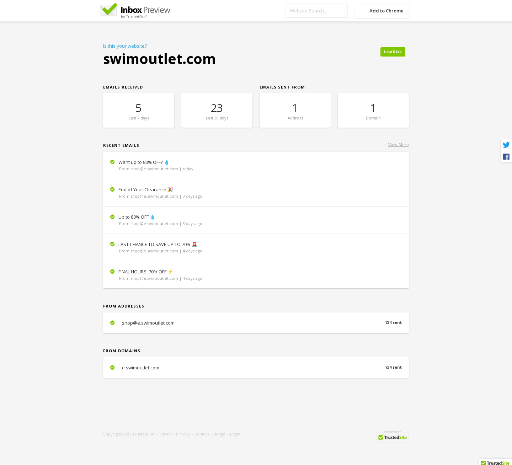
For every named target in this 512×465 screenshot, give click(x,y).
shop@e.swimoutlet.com (256, 323)
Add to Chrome (386, 10)
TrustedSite (143, 434)
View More (398, 144)
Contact (201, 434)
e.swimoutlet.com (256, 367)
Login (235, 434)
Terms (165, 434)
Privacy (183, 434)
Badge (219, 434)
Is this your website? (125, 46)
